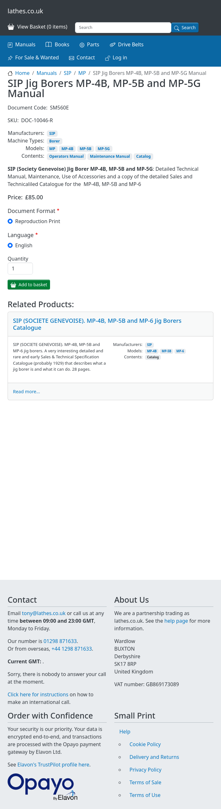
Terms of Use (145, 795)
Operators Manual (66, 156)
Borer (54, 141)
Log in (120, 57)
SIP (67, 73)
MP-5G (104, 148)
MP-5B (85, 148)
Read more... (26, 391)
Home (22, 73)
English (23, 245)
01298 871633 (60, 641)
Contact (86, 57)
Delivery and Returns (154, 756)
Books (62, 44)
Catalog (143, 156)
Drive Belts (131, 44)
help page (176, 620)
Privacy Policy (145, 769)
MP (82, 73)
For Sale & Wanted (37, 57)
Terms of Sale (145, 782)
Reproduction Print (37, 221)
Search (189, 27)
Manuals (25, 44)
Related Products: (41, 304)
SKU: (13, 120)
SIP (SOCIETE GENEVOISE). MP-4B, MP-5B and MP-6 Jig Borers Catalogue (97, 323)
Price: (15, 197)
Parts (93, 44)
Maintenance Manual (110, 156)
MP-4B (67, 148)
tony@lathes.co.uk (44, 613)
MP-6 (180, 351)
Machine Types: (26, 140)
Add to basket (33, 285)
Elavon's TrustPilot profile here (53, 764)
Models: (35, 148)
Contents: (33, 155)
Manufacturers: (26, 132)
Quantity (18, 258)
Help (124, 731)
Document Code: (27, 107)
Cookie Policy (145, 744)
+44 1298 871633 (72, 648)
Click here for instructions (38, 694)
